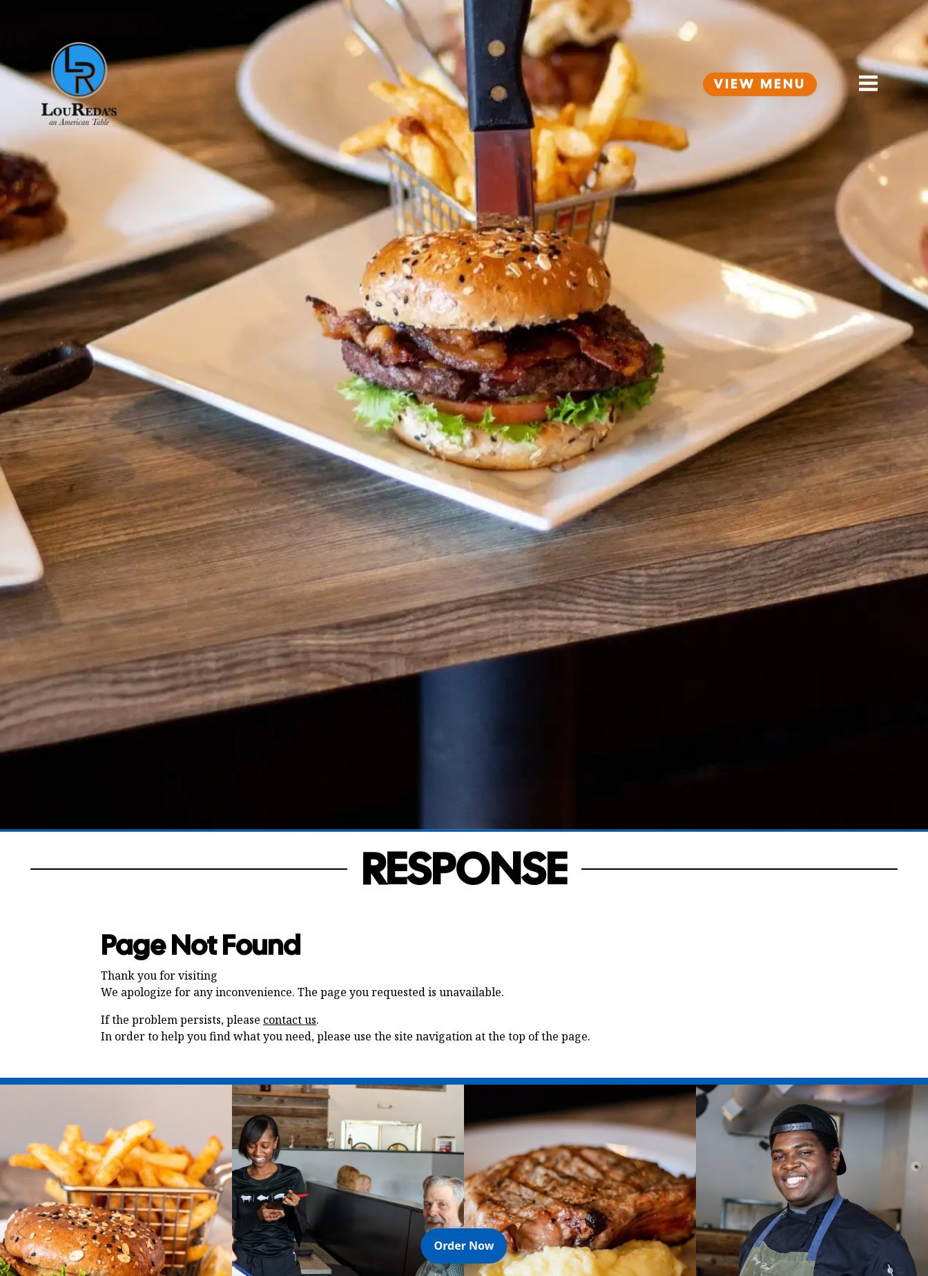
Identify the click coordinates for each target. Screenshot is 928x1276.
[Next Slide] (906, 1232)
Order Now (471, 1245)
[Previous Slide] (22, 1232)
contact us (289, 1019)
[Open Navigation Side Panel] (862, 83)
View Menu (760, 84)
